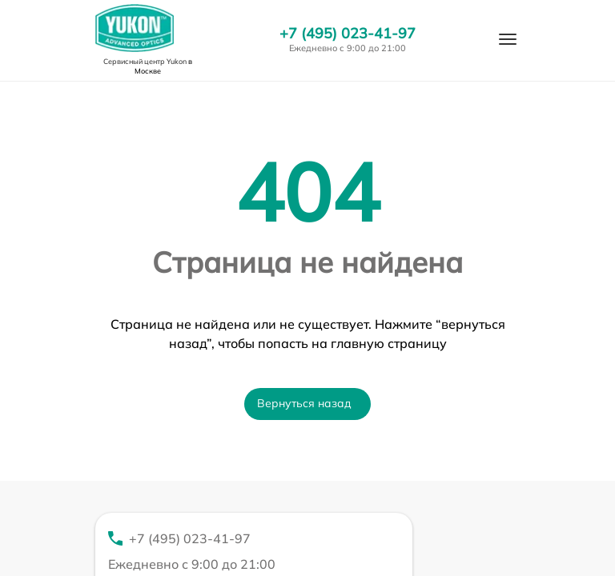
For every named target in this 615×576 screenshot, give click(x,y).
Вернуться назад (304, 403)
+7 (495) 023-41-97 (347, 33)
